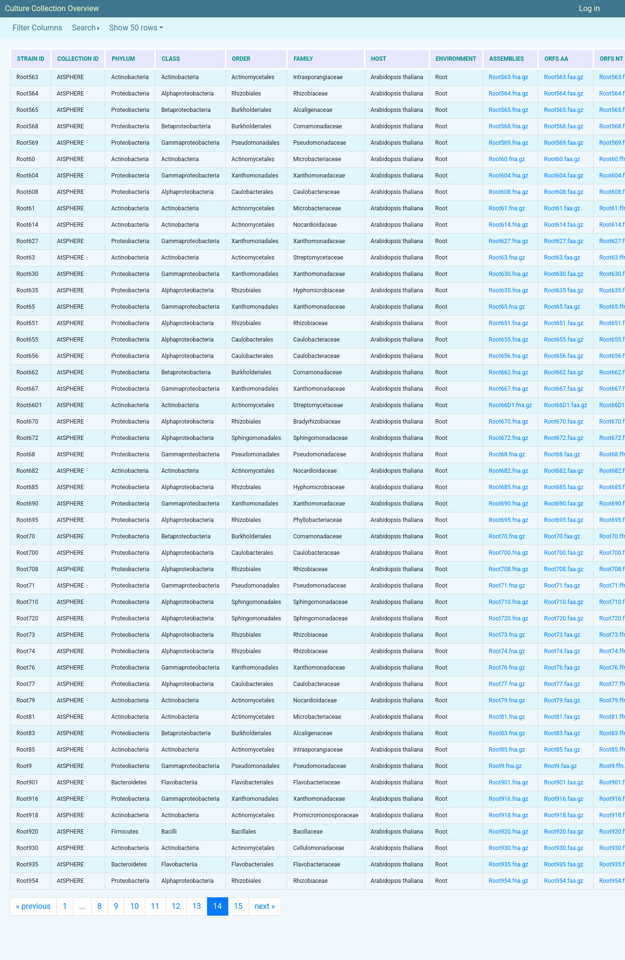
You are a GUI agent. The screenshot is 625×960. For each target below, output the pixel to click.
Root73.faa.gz (562, 634)
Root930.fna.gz (508, 848)
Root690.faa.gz (563, 503)
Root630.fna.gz (508, 274)
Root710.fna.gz (508, 602)
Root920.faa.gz (563, 831)
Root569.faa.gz (563, 142)
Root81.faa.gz (562, 716)
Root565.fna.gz (508, 110)
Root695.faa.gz (563, 520)
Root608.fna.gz (508, 192)
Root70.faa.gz (562, 536)
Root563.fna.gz (508, 77)
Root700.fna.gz (508, 552)
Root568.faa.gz (563, 126)
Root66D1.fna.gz (510, 405)
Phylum (123, 58)
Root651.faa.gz (563, 323)
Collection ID (78, 58)
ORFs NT (611, 58)
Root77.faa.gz (562, 684)
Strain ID (30, 58)
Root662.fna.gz (508, 372)
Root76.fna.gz (507, 667)
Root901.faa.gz (563, 782)
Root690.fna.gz (508, 503)
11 (155, 906)
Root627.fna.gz (508, 241)
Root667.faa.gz (563, 388)
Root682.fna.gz (508, 470)
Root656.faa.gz (563, 356)
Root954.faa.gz (563, 881)
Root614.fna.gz (508, 224)
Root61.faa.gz (562, 208)
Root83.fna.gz (507, 733)
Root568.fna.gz (508, 126)
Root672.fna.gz (508, 438)
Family (303, 58)
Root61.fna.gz (507, 208)
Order (241, 58)
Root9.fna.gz (505, 766)
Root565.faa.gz (563, 110)
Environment (456, 58)
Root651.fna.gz (508, 323)
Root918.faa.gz (563, 815)
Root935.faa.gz (563, 864)
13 (197, 906)
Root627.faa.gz (563, 241)
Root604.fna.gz (508, 175)
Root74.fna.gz (507, 651)
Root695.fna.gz (508, 520)
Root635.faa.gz (563, 290)
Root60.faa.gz (562, 159)
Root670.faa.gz (563, 421)
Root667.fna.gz (508, 388)
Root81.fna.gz (507, 716)
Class (171, 58)
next (265, 906)
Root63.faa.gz (562, 257)
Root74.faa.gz (562, 651)
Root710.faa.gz (563, 602)
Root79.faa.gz (562, 700)
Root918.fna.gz (508, 815)
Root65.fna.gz (507, 306)
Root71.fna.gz (507, 585)
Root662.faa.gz (563, 372)
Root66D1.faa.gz (565, 405)
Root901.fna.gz (508, 782)
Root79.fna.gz (507, 700)
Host (379, 58)
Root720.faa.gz (563, 618)
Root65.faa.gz (562, 306)
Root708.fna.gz (508, 569)
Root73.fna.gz (507, 634)
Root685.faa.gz (563, 487)
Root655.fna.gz (508, 339)
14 (217, 906)
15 (238, 906)
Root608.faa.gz (563, 192)
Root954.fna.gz (508, 881)
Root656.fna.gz (508, 356)
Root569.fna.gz (508, 142)
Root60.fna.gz (507, 159)
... (82, 906)
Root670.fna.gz (508, 421)
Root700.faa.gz (563, 552)
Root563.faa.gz (563, 77)
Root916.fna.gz (508, 798)
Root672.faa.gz (563, 438)
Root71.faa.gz (562, 585)
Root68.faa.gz (562, 454)
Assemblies (506, 58)
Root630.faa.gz (563, 274)
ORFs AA (556, 58)
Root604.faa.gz (563, 175)
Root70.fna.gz (507, 536)
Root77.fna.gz (507, 684)
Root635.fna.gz (508, 290)
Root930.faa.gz (563, 848)
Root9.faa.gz (560, 766)
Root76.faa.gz (562, 667)
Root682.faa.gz (563, 470)
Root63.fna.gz (507, 257)
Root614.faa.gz (563, 224)
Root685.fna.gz (508, 487)
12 (176, 906)
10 (134, 906)
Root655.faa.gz (563, 339)
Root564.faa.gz (563, 93)
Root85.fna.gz (507, 749)
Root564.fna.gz (508, 93)
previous (33, 906)
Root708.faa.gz (563, 569)
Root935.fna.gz (508, 864)
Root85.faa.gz (562, 749)
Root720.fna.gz (508, 618)
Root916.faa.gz (563, 798)
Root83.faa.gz (562, 733)
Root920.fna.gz (508, 831)
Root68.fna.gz (507, 454)
